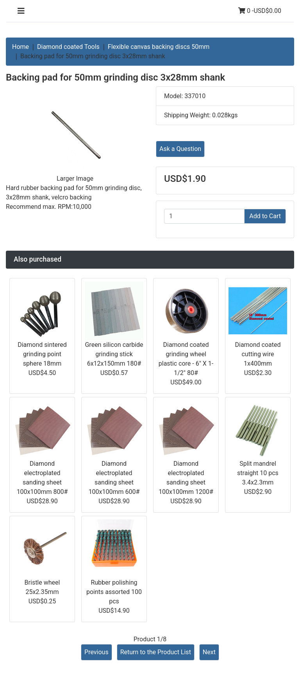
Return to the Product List (155, 652)
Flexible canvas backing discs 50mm (159, 46)
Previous (96, 652)
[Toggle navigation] (21, 11)
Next (209, 652)
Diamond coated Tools (68, 46)
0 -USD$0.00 (259, 10)
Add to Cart (265, 216)
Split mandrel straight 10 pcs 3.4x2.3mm (258, 473)
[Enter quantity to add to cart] (204, 216)
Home (20, 46)
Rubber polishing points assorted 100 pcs (114, 592)
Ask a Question (180, 149)
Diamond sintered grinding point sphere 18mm (42, 354)
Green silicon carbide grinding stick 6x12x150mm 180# (114, 354)
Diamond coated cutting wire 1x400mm (257, 354)
